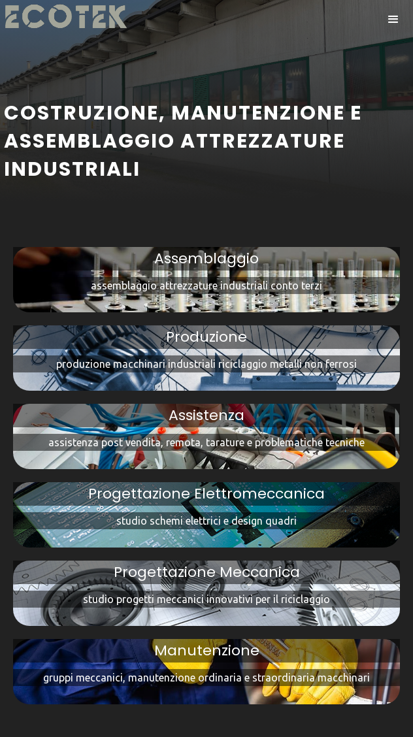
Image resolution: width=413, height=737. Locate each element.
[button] (393, 19)
